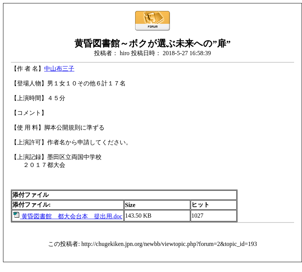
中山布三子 (59, 68)
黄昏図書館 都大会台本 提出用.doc (67, 216)
